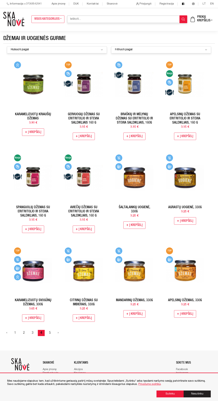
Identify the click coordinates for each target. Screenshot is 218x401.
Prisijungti (143, 4)
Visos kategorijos (48, 19)
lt (205, 4)
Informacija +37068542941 (24, 4)
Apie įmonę (58, 4)
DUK (76, 4)
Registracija (167, 4)
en (212, 4)
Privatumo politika (149, 384)
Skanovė (112, 4)
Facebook (182, 369)
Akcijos (78, 369)
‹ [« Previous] (6, 333)
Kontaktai (93, 4)
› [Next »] (58, 333)
